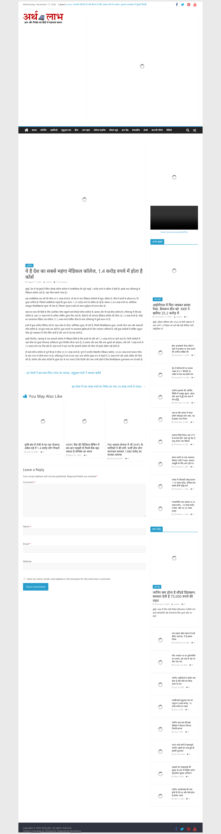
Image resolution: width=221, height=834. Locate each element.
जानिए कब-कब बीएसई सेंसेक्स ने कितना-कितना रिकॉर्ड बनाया (181, 725)
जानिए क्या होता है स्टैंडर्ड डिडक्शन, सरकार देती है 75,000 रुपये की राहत (174, 596)
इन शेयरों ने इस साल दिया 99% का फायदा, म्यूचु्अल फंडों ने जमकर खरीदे (62, 373)
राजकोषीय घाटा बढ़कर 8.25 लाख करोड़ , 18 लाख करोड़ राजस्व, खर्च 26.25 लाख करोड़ (183, 506)
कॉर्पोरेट (43, 130)
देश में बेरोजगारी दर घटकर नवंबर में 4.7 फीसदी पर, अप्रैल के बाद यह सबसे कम (182, 371)
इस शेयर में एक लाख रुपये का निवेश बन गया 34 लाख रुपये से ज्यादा (109, 386)
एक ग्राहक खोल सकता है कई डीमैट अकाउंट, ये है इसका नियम (183, 636)
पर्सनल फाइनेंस (99, 130)
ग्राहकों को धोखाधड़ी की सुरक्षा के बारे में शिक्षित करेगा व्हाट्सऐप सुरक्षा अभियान (183, 770)
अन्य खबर (86, 130)
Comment (29, 482)
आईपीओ (53, 130)
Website (27, 561)
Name (27, 526)
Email (27, 543)
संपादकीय (136, 130)
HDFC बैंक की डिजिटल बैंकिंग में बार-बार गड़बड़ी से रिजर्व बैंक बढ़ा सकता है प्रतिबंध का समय (82, 448)
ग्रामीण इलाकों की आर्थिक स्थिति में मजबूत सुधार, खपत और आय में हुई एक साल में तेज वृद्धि (183, 395)
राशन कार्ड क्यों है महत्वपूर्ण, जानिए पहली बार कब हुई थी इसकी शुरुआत (183, 747)
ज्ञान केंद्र (125, 130)
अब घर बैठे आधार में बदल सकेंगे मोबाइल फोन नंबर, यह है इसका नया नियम (183, 415)
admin (49, 282)
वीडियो (169, 130)
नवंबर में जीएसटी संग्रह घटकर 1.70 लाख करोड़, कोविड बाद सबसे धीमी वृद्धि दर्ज (183, 482)
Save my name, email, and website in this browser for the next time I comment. (69, 578)
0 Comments (60, 282)
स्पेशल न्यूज (113, 130)
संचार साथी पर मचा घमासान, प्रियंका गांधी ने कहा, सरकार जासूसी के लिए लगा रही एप (183, 460)
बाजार (34, 130)
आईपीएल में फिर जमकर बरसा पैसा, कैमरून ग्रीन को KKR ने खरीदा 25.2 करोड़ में (171, 309)
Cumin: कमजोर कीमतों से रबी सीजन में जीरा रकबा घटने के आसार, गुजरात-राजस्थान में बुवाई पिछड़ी (106, 4)
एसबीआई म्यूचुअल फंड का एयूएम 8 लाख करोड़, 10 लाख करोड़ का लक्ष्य (182, 703)
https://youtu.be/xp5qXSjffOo (174, 232)
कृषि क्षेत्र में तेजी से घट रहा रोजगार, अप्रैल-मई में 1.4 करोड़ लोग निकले (42, 446)
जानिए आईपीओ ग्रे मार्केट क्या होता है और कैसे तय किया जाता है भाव (184, 680)
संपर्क (145, 130)
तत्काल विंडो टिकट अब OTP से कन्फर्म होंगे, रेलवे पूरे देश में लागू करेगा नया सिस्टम (183, 438)
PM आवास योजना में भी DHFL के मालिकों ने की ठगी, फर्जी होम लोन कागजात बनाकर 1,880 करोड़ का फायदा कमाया (125, 449)
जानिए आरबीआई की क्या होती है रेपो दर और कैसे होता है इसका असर (183, 792)
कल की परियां (157, 130)
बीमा (76, 130)
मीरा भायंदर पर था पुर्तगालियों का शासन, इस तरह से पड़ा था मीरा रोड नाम (183, 658)
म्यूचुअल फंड (66, 130)
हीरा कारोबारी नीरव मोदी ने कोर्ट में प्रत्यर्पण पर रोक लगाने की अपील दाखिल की (183, 348)
